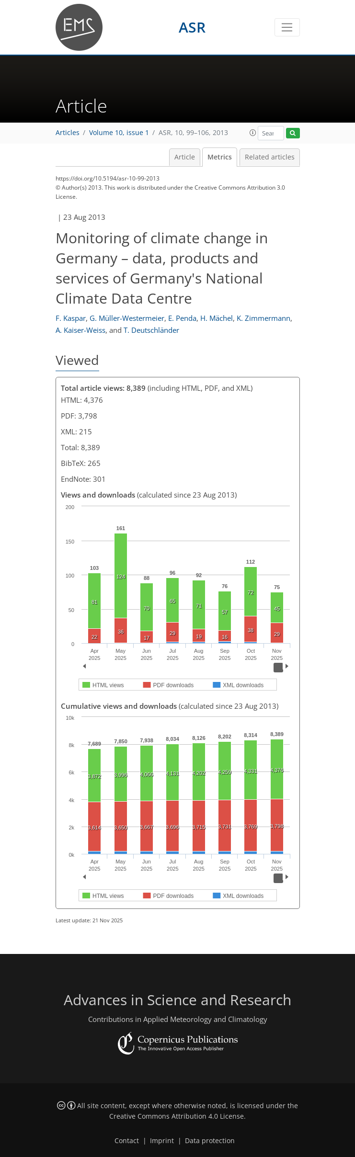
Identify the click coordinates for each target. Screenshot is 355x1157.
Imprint (162, 1140)
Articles (68, 132)
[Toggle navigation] (287, 27)
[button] (253, 132)
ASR (192, 27)
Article (184, 157)
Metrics (219, 157)
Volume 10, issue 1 (119, 132)
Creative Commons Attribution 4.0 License (176, 1116)
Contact (127, 1140)
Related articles (270, 157)
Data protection (210, 1140)
